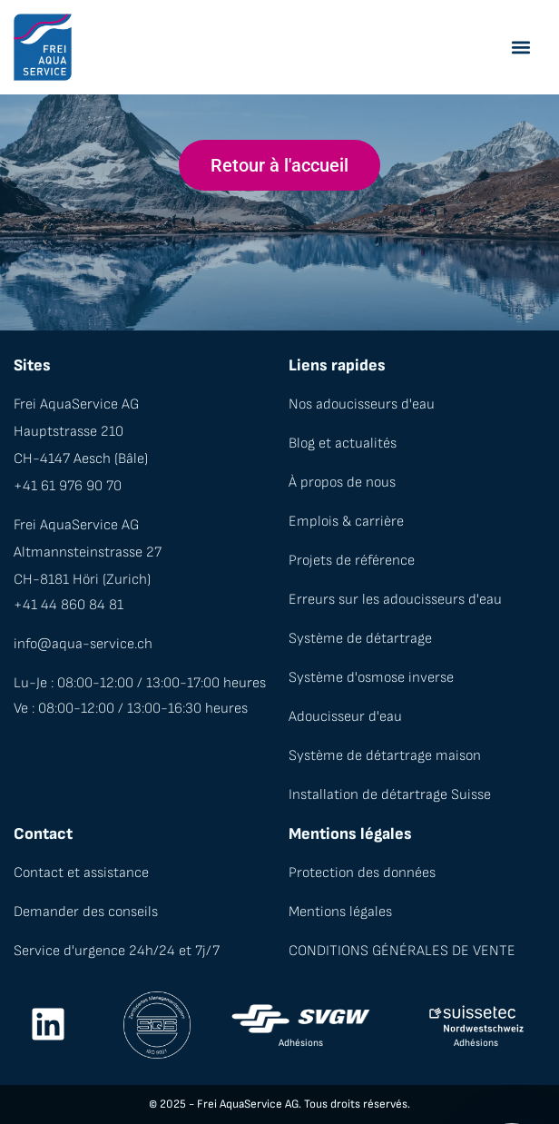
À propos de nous (342, 482)
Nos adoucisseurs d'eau (362, 404)
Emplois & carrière (346, 521)
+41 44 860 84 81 (68, 605)
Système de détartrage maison (385, 755)
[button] (520, 48)
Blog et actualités (343, 443)
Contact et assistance (81, 873)
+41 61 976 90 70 (68, 486)
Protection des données (362, 873)
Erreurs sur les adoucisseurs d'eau (395, 599)
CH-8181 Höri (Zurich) (82, 579)
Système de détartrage (360, 638)
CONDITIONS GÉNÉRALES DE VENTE (402, 951)
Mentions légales (340, 912)
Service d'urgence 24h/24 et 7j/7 (117, 951)
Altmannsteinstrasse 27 (88, 552)
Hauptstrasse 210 (68, 431)
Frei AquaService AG (76, 404)
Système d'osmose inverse (371, 677)
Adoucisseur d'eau (345, 716)
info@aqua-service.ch (83, 644)
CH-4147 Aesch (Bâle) (81, 459)
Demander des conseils (86, 912)
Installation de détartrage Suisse (390, 795)
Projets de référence (352, 560)
